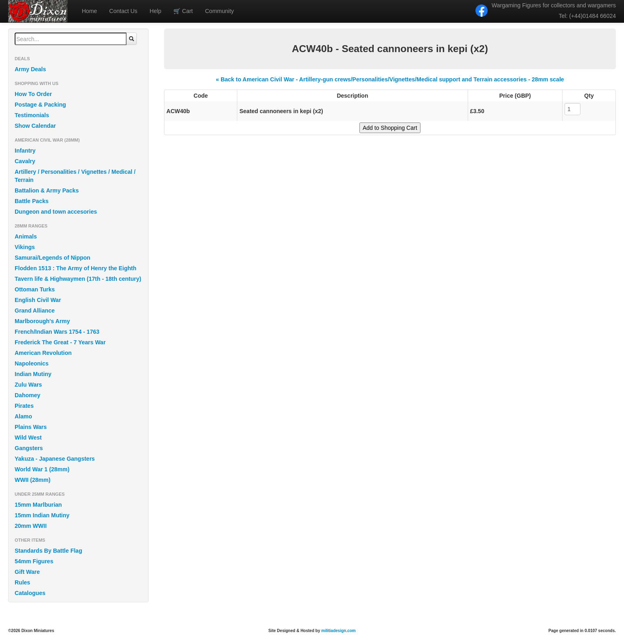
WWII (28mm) (32, 480)
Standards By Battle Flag (48, 550)
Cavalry (25, 161)
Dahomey (27, 395)
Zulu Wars (28, 384)
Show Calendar (35, 126)
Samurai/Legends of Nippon (52, 257)
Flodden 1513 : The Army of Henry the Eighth (75, 268)
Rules (22, 582)
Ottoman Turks (35, 289)
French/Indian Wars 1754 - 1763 (57, 331)
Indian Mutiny (33, 374)
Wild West (28, 437)
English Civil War (38, 300)
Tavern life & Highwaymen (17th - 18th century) (78, 279)
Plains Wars (31, 427)
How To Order (33, 94)
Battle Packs (31, 201)
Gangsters (29, 448)
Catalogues (30, 593)
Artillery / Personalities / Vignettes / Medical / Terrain (75, 176)
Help (156, 11)
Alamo (23, 416)
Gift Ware (27, 572)
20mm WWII (31, 526)
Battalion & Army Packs (47, 190)
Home (89, 11)
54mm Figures (34, 561)
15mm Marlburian (38, 504)
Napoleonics (31, 363)
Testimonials (32, 115)
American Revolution (43, 353)
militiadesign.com (338, 630)
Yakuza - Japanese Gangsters (55, 458)
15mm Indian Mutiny (42, 515)
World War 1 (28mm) (42, 469)
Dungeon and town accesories (56, 211)
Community (219, 11)
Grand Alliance (35, 310)
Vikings (25, 247)
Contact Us (123, 11)
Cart (183, 11)
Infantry (25, 150)
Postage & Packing (40, 104)
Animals (26, 236)
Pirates (24, 406)
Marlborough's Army (42, 321)
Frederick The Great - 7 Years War (60, 342)
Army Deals (30, 69)
